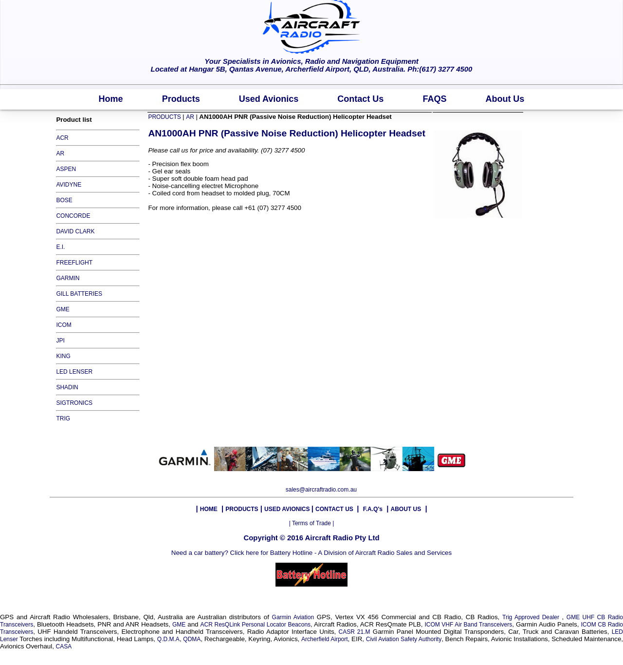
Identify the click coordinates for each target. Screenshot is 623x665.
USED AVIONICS (288, 509)
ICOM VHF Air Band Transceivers (468, 624)
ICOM (63, 325)
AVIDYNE (68, 184)
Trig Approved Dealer (532, 617)
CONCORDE (73, 215)
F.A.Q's (373, 509)
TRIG (63, 418)
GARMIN (67, 278)
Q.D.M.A (168, 639)
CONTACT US (335, 509)
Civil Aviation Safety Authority (403, 639)
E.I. (60, 247)
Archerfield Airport (324, 639)
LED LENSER (74, 371)
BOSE (64, 200)
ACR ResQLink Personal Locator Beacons (256, 624)
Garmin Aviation (293, 617)
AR (60, 153)
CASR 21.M (354, 631)
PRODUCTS (165, 117)
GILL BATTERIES (79, 293)
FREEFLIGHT (74, 262)
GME (62, 309)
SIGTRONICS (74, 402)
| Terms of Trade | (311, 523)
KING (63, 356)
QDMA (192, 639)
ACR (62, 137)
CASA (64, 646)
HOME (209, 509)
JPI (60, 340)
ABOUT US (405, 509)
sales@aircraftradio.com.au (321, 489)
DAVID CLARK (75, 231)
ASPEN (66, 169)
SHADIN (67, 387)
